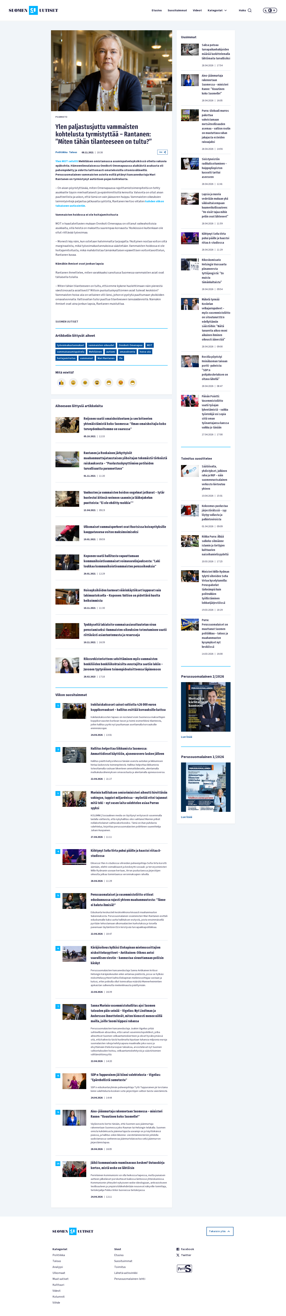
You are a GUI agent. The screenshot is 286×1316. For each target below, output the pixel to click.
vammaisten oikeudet (101, 345)
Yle (121, 358)
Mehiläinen (95, 352)
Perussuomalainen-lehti (129, 1279)
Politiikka (61, 152)
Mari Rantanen (106, 358)
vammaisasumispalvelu (70, 352)
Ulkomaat (58, 1273)
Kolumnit (58, 1297)
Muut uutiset (60, 1279)
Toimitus (120, 1267)
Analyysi (57, 1267)
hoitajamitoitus (66, 358)
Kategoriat (218, 10)
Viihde (56, 1303)
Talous (73, 152)
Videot (197, 10)
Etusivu (157, 10)
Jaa (162, 152)
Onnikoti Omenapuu (130, 345)
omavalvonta (127, 352)
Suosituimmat (177, 10)
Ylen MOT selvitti (66, 161)
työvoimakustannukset (70, 345)
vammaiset (86, 358)
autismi (110, 352)
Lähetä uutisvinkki (125, 1273)
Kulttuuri (58, 1285)
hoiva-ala (145, 352)
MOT (149, 345)
